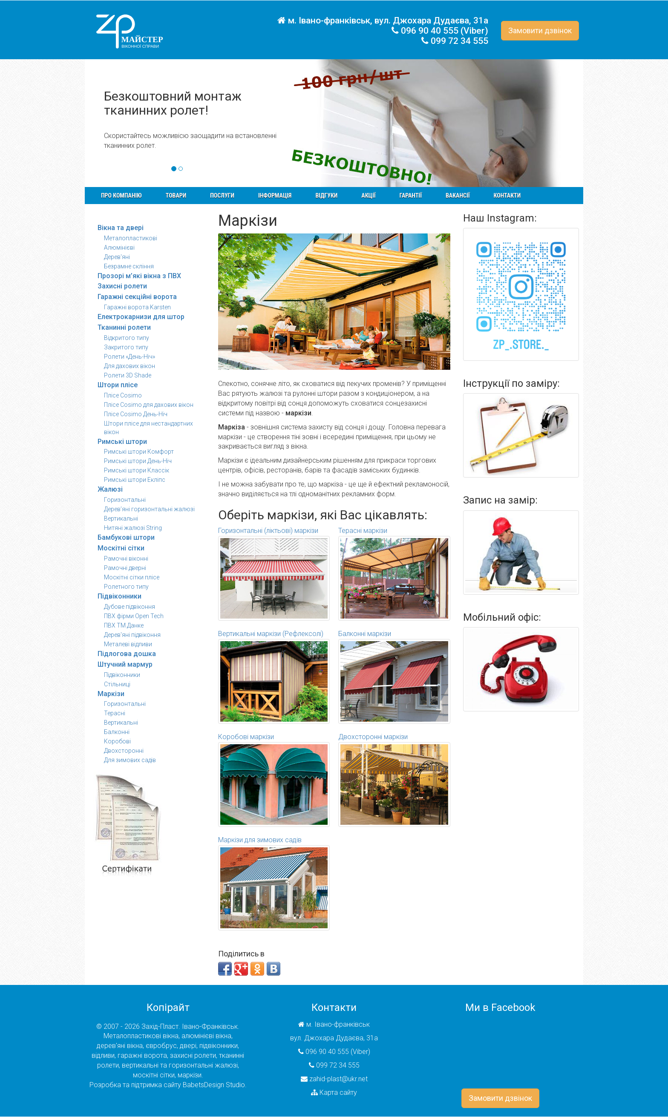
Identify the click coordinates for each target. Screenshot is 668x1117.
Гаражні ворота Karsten (137, 307)
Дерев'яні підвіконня (132, 634)
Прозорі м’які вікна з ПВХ (139, 276)
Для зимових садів (130, 760)
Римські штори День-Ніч (138, 461)
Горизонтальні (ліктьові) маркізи (274, 574)
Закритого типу (126, 347)
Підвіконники (119, 596)
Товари (176, 195)
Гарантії (410, 195)
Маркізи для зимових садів (274, 883)
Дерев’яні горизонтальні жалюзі (149, 509)
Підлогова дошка (127, 654)
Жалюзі (110, 489)
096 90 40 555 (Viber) (444, 31)
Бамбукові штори (126, 537)
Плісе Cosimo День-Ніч (135, 414)
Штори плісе (118, 385)
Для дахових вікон (129, 366)
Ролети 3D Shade (127, 375)
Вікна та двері (121, 228)
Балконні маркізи (394, 677)
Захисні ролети (122, 286)
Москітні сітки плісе (131, 577)
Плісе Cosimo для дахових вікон (148, 404)
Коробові (117, 741)
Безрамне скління (129, 266)
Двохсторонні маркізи (394, 780)
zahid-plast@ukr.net (338, 1079)
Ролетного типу (126, 586)
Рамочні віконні (126, 558)
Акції (368, 195)
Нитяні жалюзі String (133, 527)
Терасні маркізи (394, 574)
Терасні (114, 713)
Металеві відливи (128, 644)
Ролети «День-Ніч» (129, 356)
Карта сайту (338, 1092)
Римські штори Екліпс (134, 479)
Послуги (222, 195)
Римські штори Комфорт (139, 451)
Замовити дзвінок (540, 30)
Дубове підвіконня (129, 606)
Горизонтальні (125, 499)
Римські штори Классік (136, 470)
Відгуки (326, 195)
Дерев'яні (117, 256)
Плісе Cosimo (123, 395)
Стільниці (117, 684)
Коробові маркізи (274, 780)
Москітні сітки (121, 548)
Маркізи (111, 694)
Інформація (274, 195)
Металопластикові (130, 238)
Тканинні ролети (124, 327)
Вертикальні (121, 518)
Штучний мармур (125, 664)
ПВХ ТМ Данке (124, 625)
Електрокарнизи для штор (141, 317)
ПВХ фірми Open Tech (134, 616)
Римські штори (122, 442)
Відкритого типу (126, 337)
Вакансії (458, 195)
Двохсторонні (124, 750)
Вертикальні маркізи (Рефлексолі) (274, 677)
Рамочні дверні (125, 567)
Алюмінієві (119, 247)
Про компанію (121, 195)
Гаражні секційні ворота (137, 297)
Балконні (117, 731)
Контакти (507, 195)
